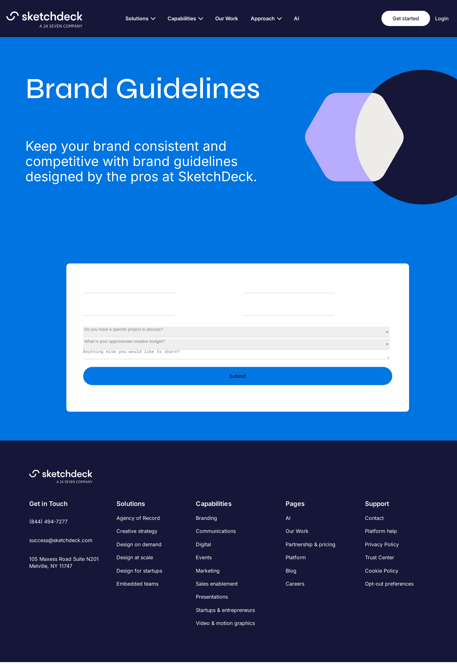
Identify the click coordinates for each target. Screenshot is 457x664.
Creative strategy (136, 533)
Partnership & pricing (310, 546)
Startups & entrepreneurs (225, 612)
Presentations (212, 598)
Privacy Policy (382, 546)
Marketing (208, 572)
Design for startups (139, 572)
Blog (291, 572)
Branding (206, 520)
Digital (203, 546)
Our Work (297, 533)
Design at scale (134, 559)
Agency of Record (138, 520)
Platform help (381, 533)
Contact (374, 520)
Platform (296, 559)
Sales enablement (217, 585)
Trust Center (379, 559)
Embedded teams (137, 585)
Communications (216, 533)
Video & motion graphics (225, 625)
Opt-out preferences (389, 585)
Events (204, 559)
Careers (295, 585)
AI (288, 520)
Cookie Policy (381, 572)
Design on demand (139, 546)
